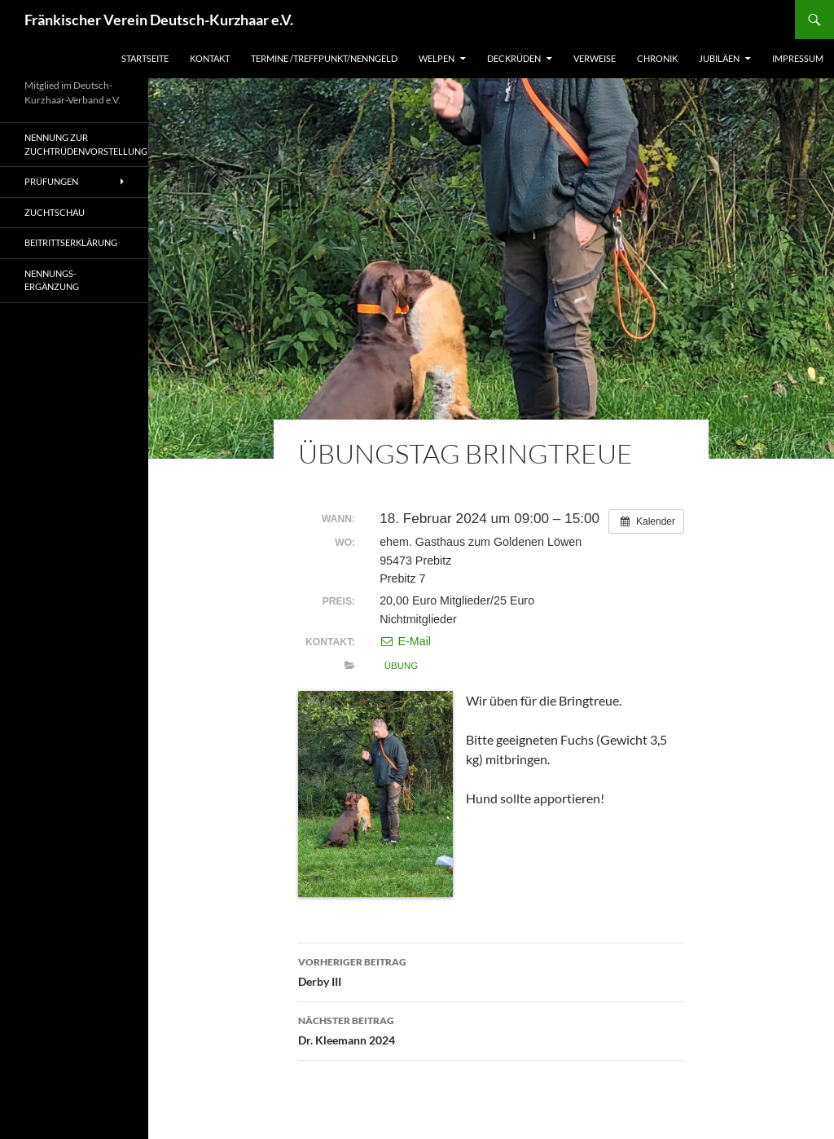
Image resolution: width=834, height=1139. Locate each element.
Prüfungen (51, 181)
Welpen (436, 58)
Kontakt (210, 58)
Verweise (594, 58)
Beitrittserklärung (70, 242)
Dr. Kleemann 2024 (491, 1029)
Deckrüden (514, 58)
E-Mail (405, 641)
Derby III (491, 970)
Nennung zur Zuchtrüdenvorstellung (85, 144)
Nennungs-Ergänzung (51, 280)
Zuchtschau (54, 212)
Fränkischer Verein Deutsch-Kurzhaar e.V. (158, 20)
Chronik (657, 58)
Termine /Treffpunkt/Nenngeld (324, 58)
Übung (401, 666)
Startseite (145, 58)
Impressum (797, 58)
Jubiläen (719, 58)
